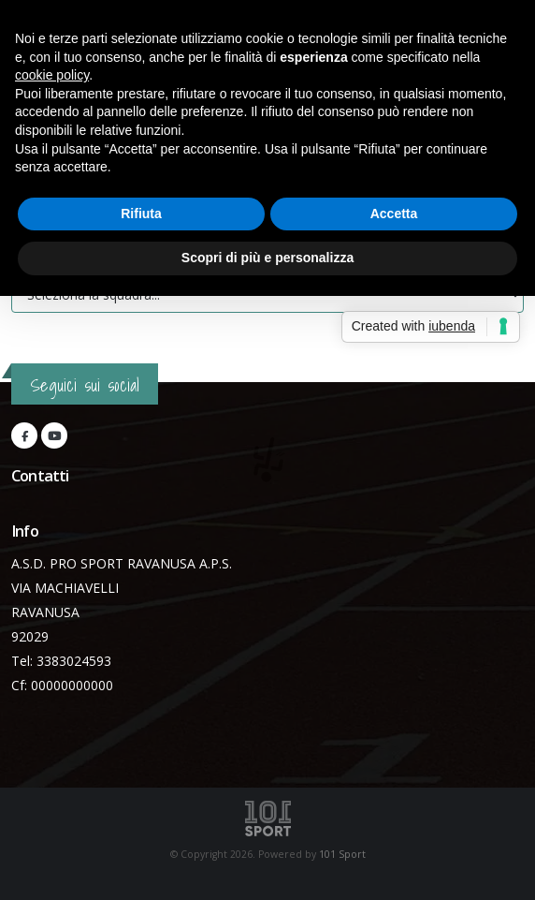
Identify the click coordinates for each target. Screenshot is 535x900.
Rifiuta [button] (141, 213)
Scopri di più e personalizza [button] (267, 257)
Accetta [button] (394, 213)
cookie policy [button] (52, 74)
